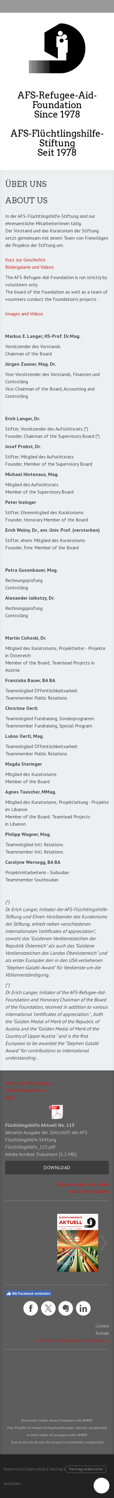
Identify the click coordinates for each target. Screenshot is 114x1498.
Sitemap (56, 1469)
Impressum (13, 1469)
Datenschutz (35, 1469)
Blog (9, 1097)
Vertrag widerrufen (86, 1469)
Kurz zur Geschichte (25, 260)
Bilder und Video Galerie (28, 1083)
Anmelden (12, 1483)
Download (56, 1167)
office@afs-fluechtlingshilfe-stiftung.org (72, 1340)
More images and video (83, 1184)
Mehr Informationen (25, 1090)
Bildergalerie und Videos (29, 267)
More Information (89, 1191)
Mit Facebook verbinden (28, 1293)
